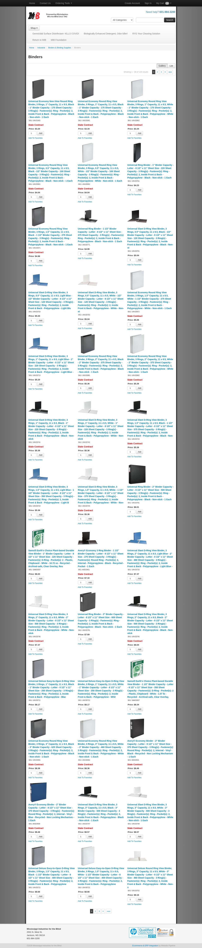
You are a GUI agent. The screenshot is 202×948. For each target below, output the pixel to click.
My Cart (163, 3)
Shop (34, 28)
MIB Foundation (58, 40)
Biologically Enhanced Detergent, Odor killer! (106, 33)
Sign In (148, 3)
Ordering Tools (63, 3)
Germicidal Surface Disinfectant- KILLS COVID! (56, 33)
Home (32, 3)
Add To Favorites (35, 138)
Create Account (132, 3)
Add (40, 133)
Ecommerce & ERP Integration (145, 946)
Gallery (162, 66)
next (170, 72)
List (171, 66)
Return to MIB (39, 40)
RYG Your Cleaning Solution (146, 33)
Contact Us (45, 3)
